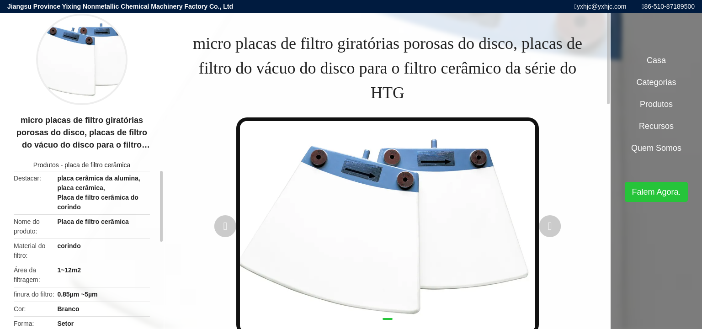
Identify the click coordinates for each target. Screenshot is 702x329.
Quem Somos (656, 148)
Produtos (46, 165)
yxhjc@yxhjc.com (601, 6)
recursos (656, 126)
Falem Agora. (656, 191)
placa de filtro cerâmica (97, 165)
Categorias (656, 82)
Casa (656, 60)
